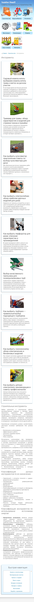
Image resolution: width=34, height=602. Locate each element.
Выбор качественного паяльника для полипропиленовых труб (14, 276)
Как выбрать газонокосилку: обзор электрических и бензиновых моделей (16, 351)
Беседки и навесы (17, 586)
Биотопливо (16, 588)
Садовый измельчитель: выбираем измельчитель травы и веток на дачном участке (14, 81)
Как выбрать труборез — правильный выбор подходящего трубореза (14, 313)
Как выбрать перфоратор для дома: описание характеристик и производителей (16, 237)
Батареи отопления (16, 583)
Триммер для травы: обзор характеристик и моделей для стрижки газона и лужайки (16, 120)
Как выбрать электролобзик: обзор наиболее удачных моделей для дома (16, 198)
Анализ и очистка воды (16, 572)
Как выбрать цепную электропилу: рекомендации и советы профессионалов (16, 387)
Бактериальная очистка (16, 575)
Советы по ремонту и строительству (16, 5)
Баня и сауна (16, 580)
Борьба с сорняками (16, 591)
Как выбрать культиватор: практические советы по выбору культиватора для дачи (15, 159)
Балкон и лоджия (16, 577)
